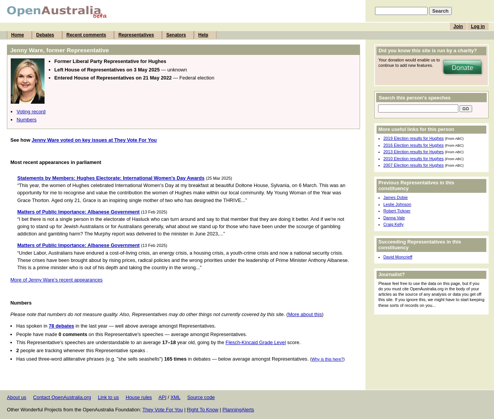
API (163, 397)
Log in (478, 26)
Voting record (31, 111)
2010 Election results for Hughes (413, 158)
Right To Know (202, 409)
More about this (305, 314)
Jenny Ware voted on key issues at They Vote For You (94, 140)
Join (458, 26)
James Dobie (395, 197)
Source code (201, 397)
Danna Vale (394, 217)
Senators (176, 35)
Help (203, 35)
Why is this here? (327, 359)
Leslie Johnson (397, 204)
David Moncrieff (397, 257)
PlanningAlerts (238, 409)
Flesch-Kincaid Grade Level (256, 342)
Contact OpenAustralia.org (62, 397)
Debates (45, 35)
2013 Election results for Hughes (413, 151)
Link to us (108, 397)
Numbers (26, 120)
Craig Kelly (393, 224)
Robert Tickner (397, 211)
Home (17, 35)
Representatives (136, 35)
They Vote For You (162, 409)
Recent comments (86, 35)
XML (175, 397)
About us (16, 397)
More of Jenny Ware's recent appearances (56, 280)
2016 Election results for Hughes (413, 145)
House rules (139, 397)
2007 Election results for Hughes (413, 165)
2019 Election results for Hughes (413, 138)
